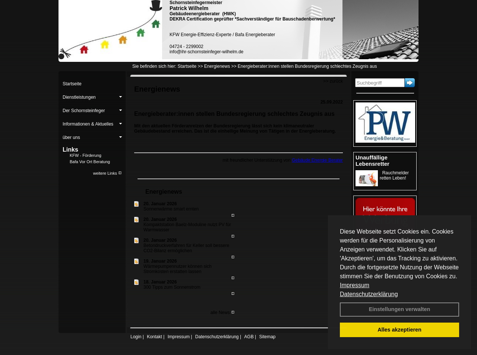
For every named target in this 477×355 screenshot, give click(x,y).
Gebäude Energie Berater (317, 160)
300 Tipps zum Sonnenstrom (171, 287)
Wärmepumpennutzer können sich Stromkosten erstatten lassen (177, 269)
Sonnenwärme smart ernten (171, 209)
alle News (223, 312)
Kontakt (154, 336)
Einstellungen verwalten (399, 309)
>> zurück (333, 81)
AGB (248, 336)
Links (70, 149)
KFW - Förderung (85, 155)
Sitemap (267, 336)
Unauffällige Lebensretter (372, 160)
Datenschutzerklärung (369, 294)
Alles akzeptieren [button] (399, 330)
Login (135, 336)
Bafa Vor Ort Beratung (90, 161)
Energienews (163, 191)
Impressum (354, 285)
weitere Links (107, 173)
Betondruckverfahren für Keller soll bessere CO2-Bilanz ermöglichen (186, 248)
